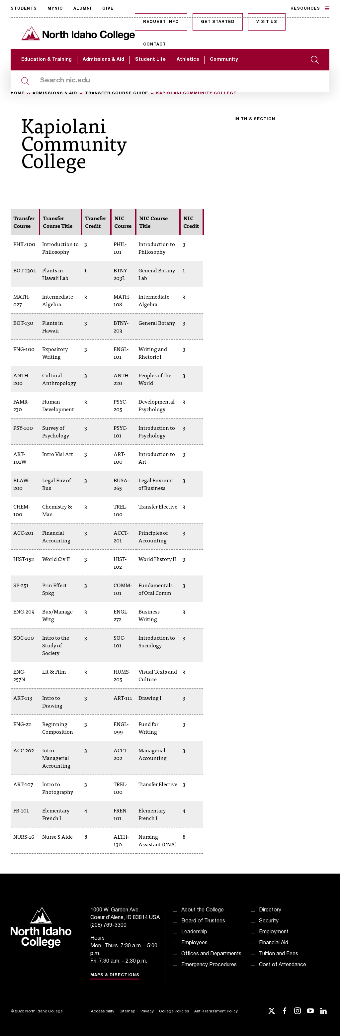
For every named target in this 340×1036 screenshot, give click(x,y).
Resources (310, 8)
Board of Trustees (203, 921)
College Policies (174, 1011)
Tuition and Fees (278, 954)
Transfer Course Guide (116, 93)
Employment (274, 932)
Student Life (150, 59)
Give (108, 9)
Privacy (147, 1011)
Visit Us (266, 22)
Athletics (188, 59)
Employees (194, 943)
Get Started (217, 22)
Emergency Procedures (209, 965)
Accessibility (102, 1011)
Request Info (161, 22)
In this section (254, 119)
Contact (154, 45)
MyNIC (55, 9)
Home (18, 93)
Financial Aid (273, 943)
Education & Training (46, 59)
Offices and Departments (211, 954)
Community (224, 59)
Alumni (82, 9)
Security (269, 921)
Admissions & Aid (103, 59)
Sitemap (127, 1011)
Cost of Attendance (282, 965)
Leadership (194, 932)
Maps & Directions (114, 975)
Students (24, 9)
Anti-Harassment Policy (216, 1011)
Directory (270, 910)
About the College (202, 910)
